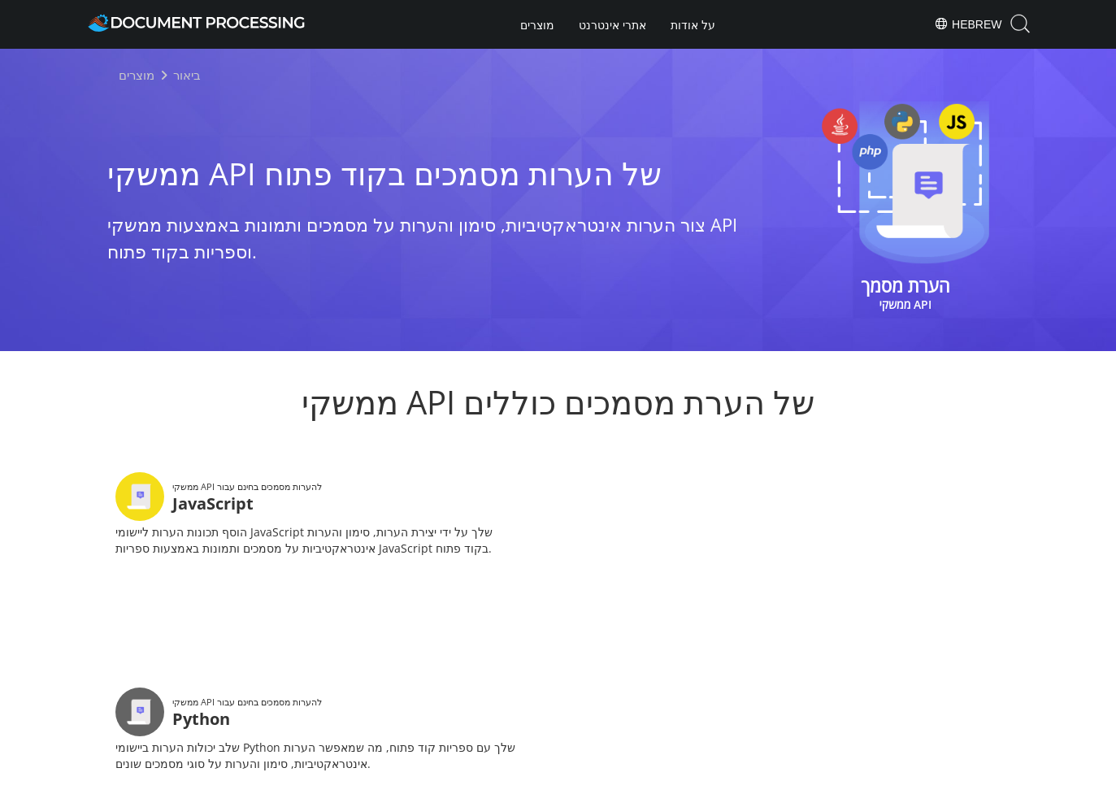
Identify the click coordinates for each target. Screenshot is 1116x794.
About (624, 732)
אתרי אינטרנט (612, 25)
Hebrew (967, 23)
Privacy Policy (579, 779)
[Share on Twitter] (559, 690)
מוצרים (537, 25)
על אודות (693, 25)
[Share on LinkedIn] (586, 690)
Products (558, 732)
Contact (729, 779)
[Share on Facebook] (530, 690)
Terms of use (660, 779)
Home (492, 732)
